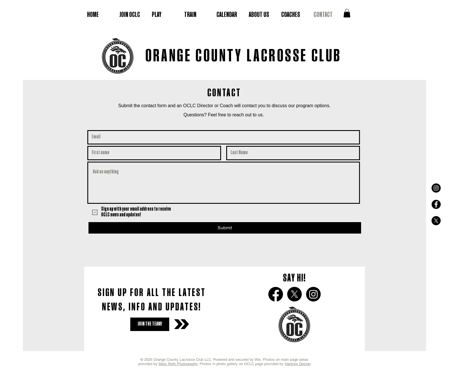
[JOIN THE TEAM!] (149, 324)
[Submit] (224, 228)
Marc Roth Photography (178, 364)
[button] (346, 13)
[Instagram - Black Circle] (436, 188)
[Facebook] (275, 294)
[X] (436, 220)
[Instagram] (313, 294)
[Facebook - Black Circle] (436, 204)
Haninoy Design (298, 364)
